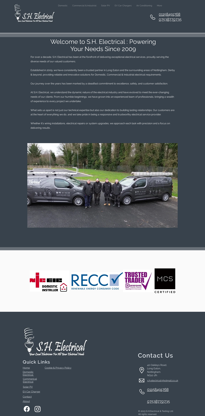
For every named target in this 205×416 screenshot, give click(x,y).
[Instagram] (38, 409)
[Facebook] (27, 409)
